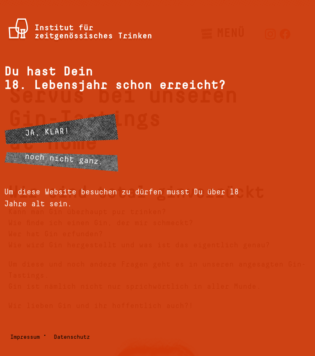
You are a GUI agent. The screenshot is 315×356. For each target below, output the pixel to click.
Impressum (25, 337)
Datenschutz (72, 337)
